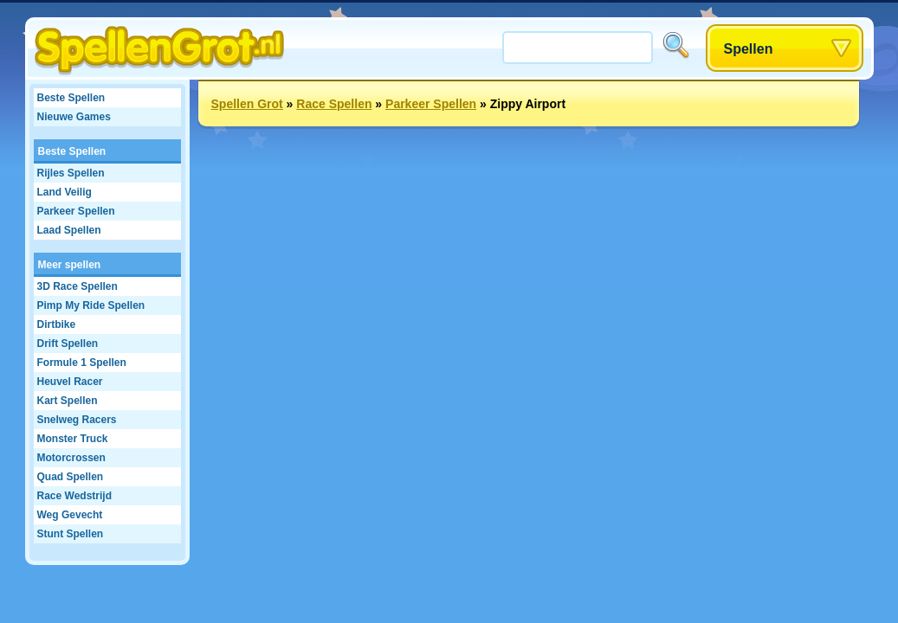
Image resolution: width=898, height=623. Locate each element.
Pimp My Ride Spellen (91, 305)
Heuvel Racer (70, 382)
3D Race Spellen (77, 286)
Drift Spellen (68, 343)
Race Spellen (333, 104)
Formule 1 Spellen (81, 362)
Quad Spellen (70, 477)
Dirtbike (56, 324)
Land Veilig (64, 192)
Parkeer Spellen (76, 211)
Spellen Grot (247, 104)
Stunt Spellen (70, 534)
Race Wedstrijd (74, 496)
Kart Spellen (67, 401)
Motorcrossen (71, 458)
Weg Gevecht (70, 515)
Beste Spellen (71, 98)
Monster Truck (72, 439)
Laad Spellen (69, 230)
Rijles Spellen (71, 173)
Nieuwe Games (74, 117)
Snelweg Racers (77, 420)
